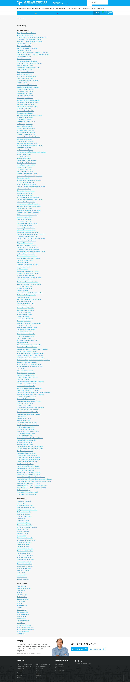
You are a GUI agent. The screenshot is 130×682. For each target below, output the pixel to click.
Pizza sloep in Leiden (24, 321)
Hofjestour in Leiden (23, 297)
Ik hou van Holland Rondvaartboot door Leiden (31, 152)
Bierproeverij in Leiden (24, 306)
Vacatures (39, 673)
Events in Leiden (22, 529)
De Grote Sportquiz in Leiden (26, 254)
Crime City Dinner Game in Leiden (28, 249)
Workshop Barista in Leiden (25, 111)
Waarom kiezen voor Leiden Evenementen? (29, 653)
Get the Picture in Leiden (25, 96)
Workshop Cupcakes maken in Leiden (29, 206)
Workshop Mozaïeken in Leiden (27, 85)
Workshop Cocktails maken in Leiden (28, 100)
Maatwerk (87, 8)
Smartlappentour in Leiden (25, 195)
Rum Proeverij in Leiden (24, 314)
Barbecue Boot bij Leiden (25, 403)
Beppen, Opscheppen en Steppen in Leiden (31, 187)
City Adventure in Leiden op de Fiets (28, 457)
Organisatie (20, 671)
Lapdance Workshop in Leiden (26, 384)
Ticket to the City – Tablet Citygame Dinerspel (31, 488)
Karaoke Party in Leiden (24, 167)
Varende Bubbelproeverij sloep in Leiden (30, 145)
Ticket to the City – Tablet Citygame (28, 483)
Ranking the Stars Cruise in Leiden (28, 425)
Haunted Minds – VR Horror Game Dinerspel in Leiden (34, 481)
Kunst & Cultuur (22, 605)
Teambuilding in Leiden (24, 568)
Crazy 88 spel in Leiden (24, 70)
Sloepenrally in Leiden (24, 338)
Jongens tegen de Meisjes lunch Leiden (29, 388)
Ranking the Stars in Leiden (25, 89)
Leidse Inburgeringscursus (25, 182)
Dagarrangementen (23, 599)
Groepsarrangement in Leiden (26, 540)
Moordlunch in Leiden (24, 59)
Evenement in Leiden (24, 523)
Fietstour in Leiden (23, 262)
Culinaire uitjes (22, 597)
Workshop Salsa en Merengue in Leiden (29, 115)
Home (18, 18)
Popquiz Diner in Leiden (24, 44)
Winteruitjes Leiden (23, 579)
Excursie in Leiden (23, 531)
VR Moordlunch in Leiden (25, 444)
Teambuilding (21, 616)
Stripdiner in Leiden (23, 379)
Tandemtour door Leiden (25, 113)
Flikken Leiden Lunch (24, 418)
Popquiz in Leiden (23, 291)
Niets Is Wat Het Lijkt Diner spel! (27, 494)
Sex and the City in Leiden (25, 429)
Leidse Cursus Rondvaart (25, 319)
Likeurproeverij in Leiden (25, 260)
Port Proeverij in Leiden (24, 312)
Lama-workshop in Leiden (25, 126)
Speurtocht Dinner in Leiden (26, 191)
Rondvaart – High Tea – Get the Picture (29, 63)
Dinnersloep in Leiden (24, 119)
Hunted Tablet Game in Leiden (26, 440)
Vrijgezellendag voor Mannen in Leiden (29, 364)
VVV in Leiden (21, 575)
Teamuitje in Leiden (23, 570)
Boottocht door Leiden (24, 516)
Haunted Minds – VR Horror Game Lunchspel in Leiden (34, 479)
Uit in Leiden (21, 573)
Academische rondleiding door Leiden (29, 345)
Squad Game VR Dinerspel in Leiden (28, 475)
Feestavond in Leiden (24, 158)
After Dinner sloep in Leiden (26, 336)
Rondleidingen (21, 610)
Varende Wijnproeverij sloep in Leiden (29, 323)
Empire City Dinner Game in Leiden (28, 247)
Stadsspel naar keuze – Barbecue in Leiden (30, 358)
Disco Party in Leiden (23, 156)
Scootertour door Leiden (24, 288)
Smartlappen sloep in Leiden (26, 122)
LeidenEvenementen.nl (36, 3)
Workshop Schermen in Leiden (26, 135)
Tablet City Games (23, 614)
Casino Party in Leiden (24, 154)
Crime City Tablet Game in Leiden (27, 236)
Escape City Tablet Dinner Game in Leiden (30, 395)
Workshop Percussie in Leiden (26, 245)
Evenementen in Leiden (24, 525)
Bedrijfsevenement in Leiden (26, 508)
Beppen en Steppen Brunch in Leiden (29, 210)
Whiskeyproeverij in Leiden (25, 304)
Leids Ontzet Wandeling (24, 286)
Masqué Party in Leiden (24, 219)
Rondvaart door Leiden (24, 301)
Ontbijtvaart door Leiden (24, 332)
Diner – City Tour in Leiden (25, 35)
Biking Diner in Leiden (24, 189)
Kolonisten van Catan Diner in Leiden (29, 414)
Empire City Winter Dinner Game (27, 462)
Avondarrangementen (24, 588)
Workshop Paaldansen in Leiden (27, 174)
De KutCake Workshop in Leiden (27, 377)
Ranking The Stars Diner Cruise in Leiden (30, 356)
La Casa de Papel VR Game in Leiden (28, 468)
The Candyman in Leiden (25, 193)
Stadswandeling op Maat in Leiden (28, 102)
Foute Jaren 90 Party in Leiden (27, 161)
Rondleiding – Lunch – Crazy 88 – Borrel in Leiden (33, 55)
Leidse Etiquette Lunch (24, 267)
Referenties (39, 671)
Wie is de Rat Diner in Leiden (26, 202)
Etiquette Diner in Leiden (25, 243)
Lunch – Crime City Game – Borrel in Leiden (31, 239)
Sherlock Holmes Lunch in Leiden (27, 412)
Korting (19, 603)
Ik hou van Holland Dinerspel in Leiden (29, 39)
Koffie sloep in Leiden (24, 148)
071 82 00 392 (105, 13)
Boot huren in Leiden (23, 514)
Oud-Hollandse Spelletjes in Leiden (28, 87)
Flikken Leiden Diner (23, 421)
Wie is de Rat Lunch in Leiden (26, 230)
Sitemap (24, 18)
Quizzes (19, 608)
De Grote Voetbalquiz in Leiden (27, 256)
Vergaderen (21, 623)
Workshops (20, 634)
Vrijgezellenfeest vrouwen (25, 629)
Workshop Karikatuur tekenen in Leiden (29, 299)
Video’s (19, 677)
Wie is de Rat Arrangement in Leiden (28, 68)
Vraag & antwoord (41, 666)
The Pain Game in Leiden (25, 371)
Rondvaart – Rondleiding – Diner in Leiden (30, 353)
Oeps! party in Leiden (24, 221)
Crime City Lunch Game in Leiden (27, 265)
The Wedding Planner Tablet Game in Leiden (31, 252)
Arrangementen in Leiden (25, 505)
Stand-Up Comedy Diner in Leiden (28, 197)
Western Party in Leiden (24, 217)
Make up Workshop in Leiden (26, 399)
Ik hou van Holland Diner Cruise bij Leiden (30, 408)
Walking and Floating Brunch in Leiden (29, 278)
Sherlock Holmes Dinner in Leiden (28, 410)
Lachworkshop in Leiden (24, 124)
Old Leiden (20, 369)
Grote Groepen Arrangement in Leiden (29, 180)
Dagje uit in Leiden (23, 521)
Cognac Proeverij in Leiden (25, 308)
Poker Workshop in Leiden (25, 130)
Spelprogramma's (22, 612)
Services (19, 675)
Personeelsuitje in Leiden (25, 551)
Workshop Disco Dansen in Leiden (28, 213)
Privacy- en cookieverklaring (25, 664)
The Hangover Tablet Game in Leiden (29, 258)
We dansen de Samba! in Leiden (27, 106)
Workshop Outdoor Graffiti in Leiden (28, 137)
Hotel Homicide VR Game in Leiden (28, 466)
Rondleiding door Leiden (25, 98)
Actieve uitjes (21, 586)
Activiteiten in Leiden (24, 501)
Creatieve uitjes (22, 595)
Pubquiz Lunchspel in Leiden (26, 373)
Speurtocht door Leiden (24, 564)
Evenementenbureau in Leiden (27, 527)
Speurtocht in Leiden (23, 178)
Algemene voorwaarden (43, 664)
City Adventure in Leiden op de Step (28, 459)
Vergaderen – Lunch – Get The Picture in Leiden (32, 349)
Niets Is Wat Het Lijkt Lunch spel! (27, 492)
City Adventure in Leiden (25, 451)
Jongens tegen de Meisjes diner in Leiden (30, 382)
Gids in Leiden (21, 536)
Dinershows (21, 601)
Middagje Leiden (22, 343)
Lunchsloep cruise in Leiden (26, 330)
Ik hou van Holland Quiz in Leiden (27, 80)
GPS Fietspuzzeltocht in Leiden (27, 76)
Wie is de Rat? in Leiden (24, 93)
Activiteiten (20, 673)
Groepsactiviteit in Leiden (25, 538)
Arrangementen (47, 8)
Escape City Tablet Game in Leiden (28, 390)
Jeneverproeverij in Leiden (25, 310)
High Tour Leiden (22, 269)
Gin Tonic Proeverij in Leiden (26, 433)
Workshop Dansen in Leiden (26, 228)
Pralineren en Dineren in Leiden (27, 61)
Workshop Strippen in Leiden (26, 386)
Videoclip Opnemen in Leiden (26, 184)
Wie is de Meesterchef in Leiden (27, 423)
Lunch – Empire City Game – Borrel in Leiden (31, 234)
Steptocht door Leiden (24, 109)
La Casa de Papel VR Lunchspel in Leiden (30, 449)
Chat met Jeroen (79, 649)
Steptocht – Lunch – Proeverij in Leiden (29, 42)
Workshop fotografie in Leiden (26, 397)
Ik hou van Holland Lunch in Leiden (28, 204)
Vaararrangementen (23, 621)
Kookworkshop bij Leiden (25, 117)
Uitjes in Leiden (22, 577)
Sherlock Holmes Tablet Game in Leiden (29, 293)
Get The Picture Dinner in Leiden (27, 48)
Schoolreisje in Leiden (24, 562)
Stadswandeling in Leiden (25, 566)
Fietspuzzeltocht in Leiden (25, 72)
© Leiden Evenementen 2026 (83, 663)
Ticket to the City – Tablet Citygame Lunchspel (32, 485)
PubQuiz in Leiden (23, 317)
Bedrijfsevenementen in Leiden (27, 510)
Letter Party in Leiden (24, 169)
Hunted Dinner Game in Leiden (27, 455)
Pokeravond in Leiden (24, 57)
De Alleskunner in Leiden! (25, 464)
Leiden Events (21, 503)
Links (37, 677)
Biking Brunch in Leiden (24, 208)
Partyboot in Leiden (23, 547)
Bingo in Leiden (22, 83)
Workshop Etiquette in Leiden (26, 241)
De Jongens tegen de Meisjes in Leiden (29, 200)
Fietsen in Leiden (22, 534)
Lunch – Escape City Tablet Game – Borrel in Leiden (33, 392)
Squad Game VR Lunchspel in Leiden (29, 472)
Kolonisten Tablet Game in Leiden (27, 340)
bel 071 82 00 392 (97, 649)
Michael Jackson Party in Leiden (27, 215)
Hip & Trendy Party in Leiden (26, 165)
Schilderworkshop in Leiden (26, 132)
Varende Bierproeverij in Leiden (27, 327)
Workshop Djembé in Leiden (26, 104)
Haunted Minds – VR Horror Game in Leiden (31, 477)
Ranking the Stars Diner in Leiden (27, 282)
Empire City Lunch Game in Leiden (28, 271)
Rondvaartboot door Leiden (25, 560)
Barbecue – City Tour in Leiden (27, 362)
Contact (94, 8)
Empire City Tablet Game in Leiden (28, 232)
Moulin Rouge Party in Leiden (26, 163)
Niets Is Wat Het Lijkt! (23, 490)
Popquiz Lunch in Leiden (25, 280)
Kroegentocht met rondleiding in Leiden (29, 176)
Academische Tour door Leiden (27, 347)
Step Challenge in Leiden (25, 91)
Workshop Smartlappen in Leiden (27, 143)
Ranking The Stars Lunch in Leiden (28, 273)
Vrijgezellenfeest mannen (25, 627)
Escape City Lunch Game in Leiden (28, 431)
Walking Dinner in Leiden (25, 74)
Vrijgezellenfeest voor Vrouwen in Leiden (30, 366)
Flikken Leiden (21, 416)
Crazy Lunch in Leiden (24, 46)
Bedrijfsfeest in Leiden (24, 512)
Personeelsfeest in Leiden (25, 549)
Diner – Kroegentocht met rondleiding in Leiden (32, 37)
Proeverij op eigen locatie (25, 436)
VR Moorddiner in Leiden (25, 442)
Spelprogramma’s (33, 8)
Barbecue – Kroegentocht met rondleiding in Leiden (33, 360)
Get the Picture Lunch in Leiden (27, 223)
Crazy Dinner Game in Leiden (26, 33)
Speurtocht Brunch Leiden (25, 275)
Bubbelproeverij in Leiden (25, 141)
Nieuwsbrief (39, 669)
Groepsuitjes (60, 8)
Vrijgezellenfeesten (74, 8)
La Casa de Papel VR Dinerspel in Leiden (30, 446)
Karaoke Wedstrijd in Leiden (26, 128)
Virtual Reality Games (24, 625)
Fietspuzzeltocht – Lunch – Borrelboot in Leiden (32, 52)
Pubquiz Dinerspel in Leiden (26, 375)
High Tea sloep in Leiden (25, 150)
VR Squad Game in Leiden (25, 470)
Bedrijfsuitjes (21, 8)
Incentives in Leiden (23, 544)
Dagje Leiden (21, 518)
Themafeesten (21, 618)
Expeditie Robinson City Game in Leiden (30, 438)
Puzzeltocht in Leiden (24, 553)
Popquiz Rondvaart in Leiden (26, 334)
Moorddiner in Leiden (24, 50)
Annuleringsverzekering (24, 666)
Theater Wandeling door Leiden (27, 351)
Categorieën (20, 669)
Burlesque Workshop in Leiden (26, 295)
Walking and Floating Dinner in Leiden (29, 284)
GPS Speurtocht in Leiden (25, 78)
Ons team (102, 8)
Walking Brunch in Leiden (25, 65)
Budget (19, 592)
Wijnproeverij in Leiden (24, 139)
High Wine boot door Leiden (26, 427)
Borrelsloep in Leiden (24, 325)
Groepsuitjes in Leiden (24, 542)
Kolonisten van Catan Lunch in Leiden (29, 401)
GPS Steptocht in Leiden (24, 226)
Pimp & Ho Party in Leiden (25, 171)
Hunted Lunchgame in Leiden (26, 453)
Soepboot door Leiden (24, 405)
